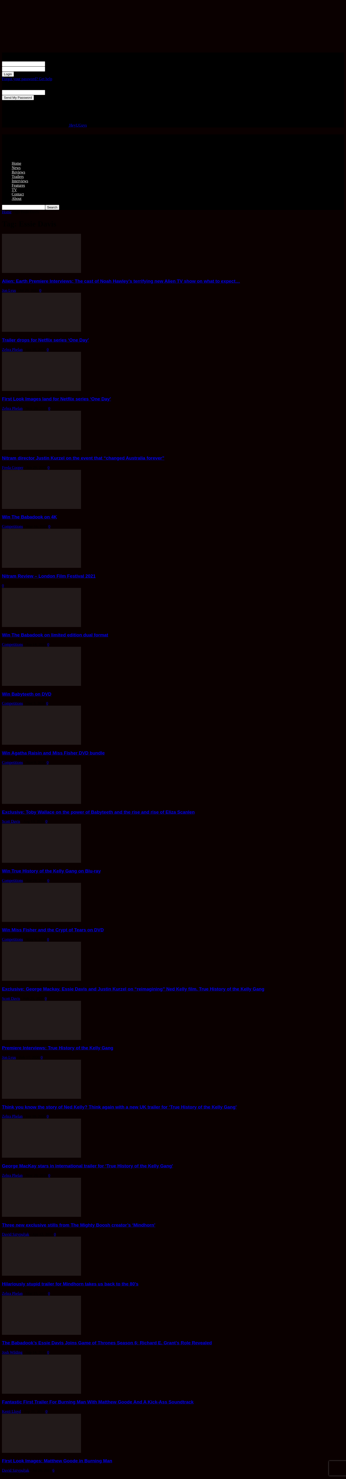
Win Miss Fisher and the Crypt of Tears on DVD (53, 929)
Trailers (18, 176)
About (16, 198)
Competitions (12, 526)
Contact (18, 194)
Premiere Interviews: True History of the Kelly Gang (57, 1047)
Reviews (18, 172)
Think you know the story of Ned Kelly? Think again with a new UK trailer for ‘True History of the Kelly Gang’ (119, 1107)
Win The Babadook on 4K (29, 516)
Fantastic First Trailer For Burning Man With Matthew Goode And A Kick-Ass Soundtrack (97, 1401)
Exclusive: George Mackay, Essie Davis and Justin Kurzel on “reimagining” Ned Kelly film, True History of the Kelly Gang (133, 989)
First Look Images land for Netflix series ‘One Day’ (56, 398)
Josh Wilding (12, 1352)
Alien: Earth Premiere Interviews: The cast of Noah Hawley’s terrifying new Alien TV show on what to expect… (121, 281)
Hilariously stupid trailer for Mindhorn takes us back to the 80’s (70, 1283)
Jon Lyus (9, 290)
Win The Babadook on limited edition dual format (55, 634)
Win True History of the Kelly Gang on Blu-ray (51, 871)
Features (18, 185)
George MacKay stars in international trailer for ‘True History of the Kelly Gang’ (87, 1165)
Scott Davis (11, 821)
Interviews (20, 181)
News (16, 168)
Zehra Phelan (12, 349)
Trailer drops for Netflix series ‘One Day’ (45, 340)
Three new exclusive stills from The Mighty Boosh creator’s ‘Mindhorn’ (78, 1225)
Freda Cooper (12, 467)
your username (56, 64)
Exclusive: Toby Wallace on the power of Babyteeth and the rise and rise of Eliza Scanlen (98, 812)
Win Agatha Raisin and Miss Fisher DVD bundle (53, 753)
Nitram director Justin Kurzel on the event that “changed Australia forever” (83, 458)
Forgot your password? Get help (27, 79)
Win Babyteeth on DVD (26, 694)
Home (16, 163)
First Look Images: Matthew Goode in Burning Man (57, 1460)
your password (56, 69)
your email (53, 92)
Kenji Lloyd (11, 1411)
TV (14, 190)
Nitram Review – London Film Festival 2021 (49, 576)
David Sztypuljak (15, 1234)
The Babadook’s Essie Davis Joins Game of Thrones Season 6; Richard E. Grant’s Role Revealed (107, 1342)
